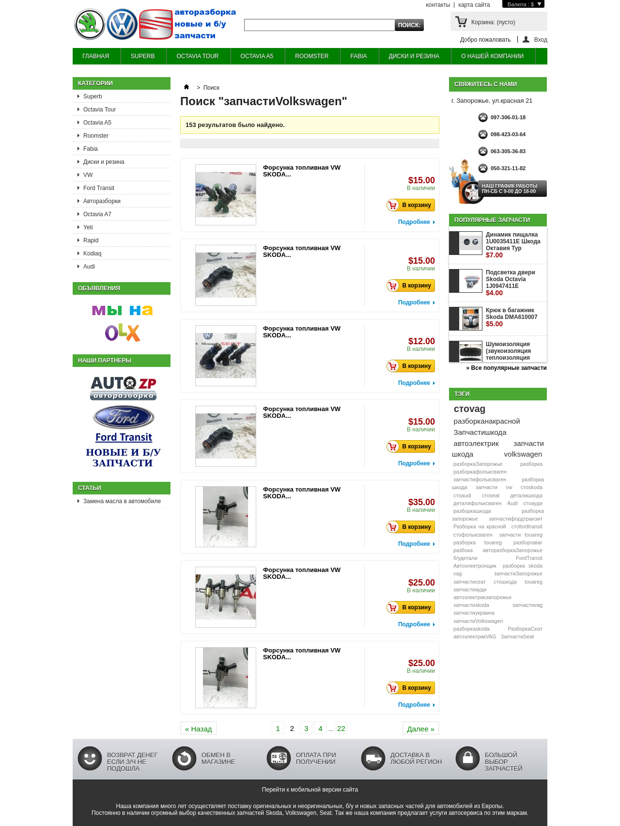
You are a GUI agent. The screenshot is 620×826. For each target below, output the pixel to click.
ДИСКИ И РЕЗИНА (414, 56)
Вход (540, 39)
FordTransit (529, 558)
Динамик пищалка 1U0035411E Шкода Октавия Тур (513, 245)
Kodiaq (92, 253)
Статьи (89, 488)
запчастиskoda (471, 605)
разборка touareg (477, 542)
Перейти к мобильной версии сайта (310, 789)
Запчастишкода (480, 432)
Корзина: (493, 22)
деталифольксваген (477, 503)
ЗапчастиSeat (517, 636)
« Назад (198, 729)
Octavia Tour (99, 109)
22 (341, 728)
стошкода (505, 582)
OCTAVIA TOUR (197, 56)
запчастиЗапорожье (518, 573)
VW (88, 175)
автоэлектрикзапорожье (482, 597)
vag (457, 573)
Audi (89, 266)
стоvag (469, 408)
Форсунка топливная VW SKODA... (302, 171)
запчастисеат (469, 582)
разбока (463, 550)
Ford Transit (98, 188)
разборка (531, 464)
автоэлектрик (476, 443)
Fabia (90, 148)
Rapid (90, 240)
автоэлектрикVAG (474, 636)
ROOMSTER (311, 56)
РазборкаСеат (525, 629)
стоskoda (531, 487)
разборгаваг (527, 542)
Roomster (95, 135)
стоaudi (462, 495)
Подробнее (414, 222)
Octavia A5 (97, 122)
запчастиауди (469, 589)
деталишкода (526, 495)
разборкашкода (472, 511)
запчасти (486, 487)
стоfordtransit (527, 526)
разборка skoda (522, 566)
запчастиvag (527, 605)
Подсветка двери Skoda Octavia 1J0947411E (510, 283)
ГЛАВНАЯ (95, 56)
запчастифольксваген (479, 479)
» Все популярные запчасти (506, 368)
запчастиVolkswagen (478, 621)
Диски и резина (103, 162)
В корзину (411, 205)
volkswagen (523, 454)
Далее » (420, 729)
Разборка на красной (479, 526)
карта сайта (474, 4)
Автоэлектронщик (474, 566)
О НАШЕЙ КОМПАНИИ (492, 56)
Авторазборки (102, 201)
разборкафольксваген (480, 472)
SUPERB (143, 56)
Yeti (88, 227)
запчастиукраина (474, 613)
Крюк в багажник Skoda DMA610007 (512, 317)
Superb (92, 96)
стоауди (532, 503)
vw (509, 487)
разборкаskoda (471, 629)
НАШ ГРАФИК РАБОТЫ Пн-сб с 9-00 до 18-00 (509, 188)
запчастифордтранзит (515, 519)
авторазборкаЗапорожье (512, 550)
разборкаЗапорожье (477, 464)
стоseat (491, 495)
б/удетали (465, 558)
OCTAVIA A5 (257, 56)
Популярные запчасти (492, 220)
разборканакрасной (487, 421)
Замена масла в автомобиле (122, 501)
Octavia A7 (97, 214)
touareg (533, 582)
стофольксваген (472, 535)
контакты (438, 4)
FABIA (358, 56)
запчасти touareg (520, 535)
